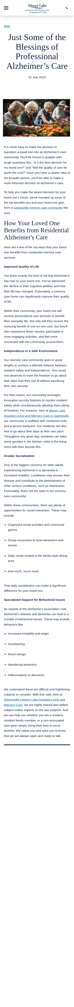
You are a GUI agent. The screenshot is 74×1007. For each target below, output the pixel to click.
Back (7, 26)
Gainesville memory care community (38, 207)
